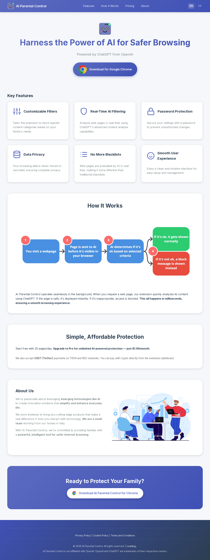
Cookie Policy (101, 535)
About (145, 6)
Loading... (132, 546)
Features (88, 6)
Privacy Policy (83, 535)
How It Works (110, 6)
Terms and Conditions (123, 535)
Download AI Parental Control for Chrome (105, 493)
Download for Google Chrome (105, 69)
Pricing (129, 6)
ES (199, 6)
